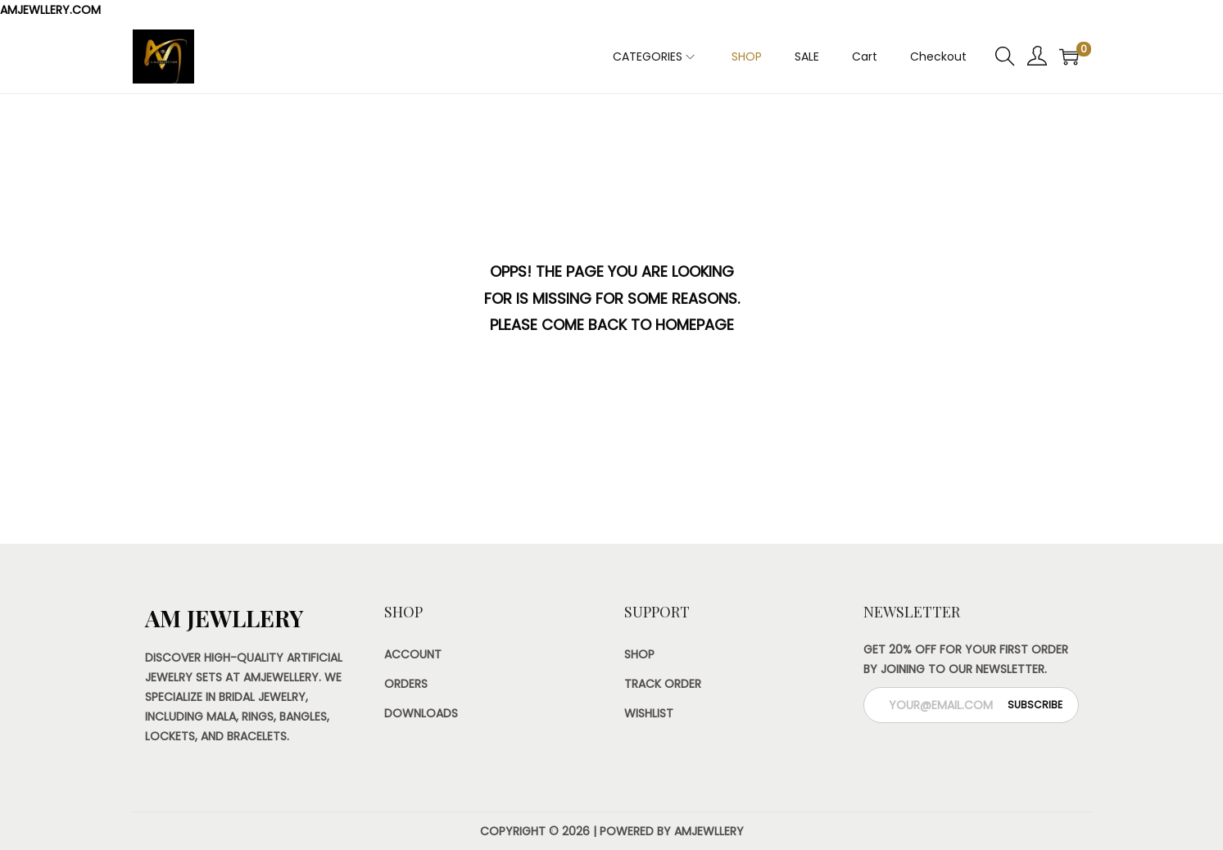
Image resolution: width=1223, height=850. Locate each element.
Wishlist (648, 713)
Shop (639, 654)
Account (413, 654)
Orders (406, 684)
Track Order (662, 684)
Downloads (421, 713)
